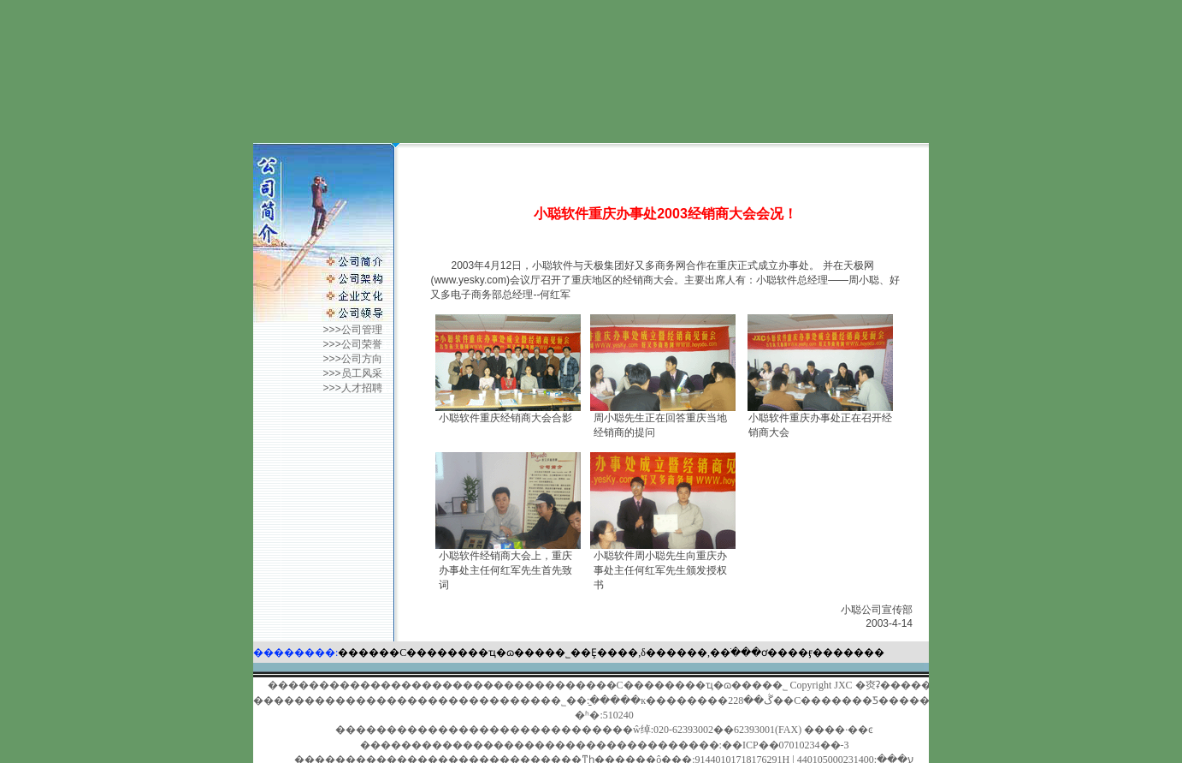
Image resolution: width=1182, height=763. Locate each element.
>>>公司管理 (352, 330)
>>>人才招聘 (352, 388)
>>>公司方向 (352, 359)
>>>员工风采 (355, 373)
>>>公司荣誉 (352, 344)
